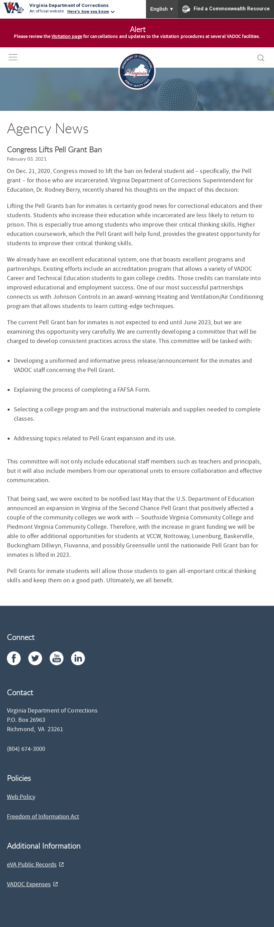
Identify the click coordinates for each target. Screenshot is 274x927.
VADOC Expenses (29, 884)
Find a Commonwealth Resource (226, 9)
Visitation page (66, 37)
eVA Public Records (32, 865)
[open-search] (261, 58)
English (162, 9)
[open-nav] (18, 57)
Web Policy (21, 797)
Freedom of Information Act (43, 817)
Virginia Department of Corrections (69, 5)
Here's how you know (88, 11)
